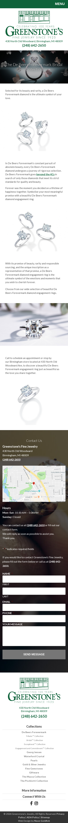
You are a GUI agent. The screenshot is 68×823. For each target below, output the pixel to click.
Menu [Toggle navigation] (57, 4)
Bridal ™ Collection (35, 740)
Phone (8, 612)
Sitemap (45, 817)
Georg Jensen (34, 752)
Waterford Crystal (34, 756)
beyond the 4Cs (45, 174)
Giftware (34, 772)
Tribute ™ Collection (34, 736)
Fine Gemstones (34, 768)
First (6, 584)
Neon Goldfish (42, 820)
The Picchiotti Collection (34, 780)
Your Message (12, 624)
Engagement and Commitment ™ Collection (34, 748)
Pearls (34, 760)
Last (6, 596)
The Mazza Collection (34, 776)
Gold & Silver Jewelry (34, 764)
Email (7, 601)
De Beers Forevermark (34, 732)
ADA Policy (33, 817)
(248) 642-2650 (34, 45)
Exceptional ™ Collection (34, 744)
